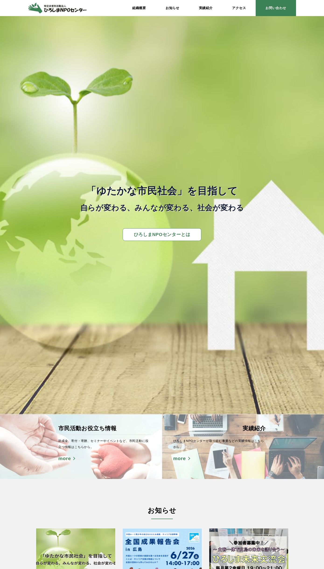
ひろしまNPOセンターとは (162, 234)
